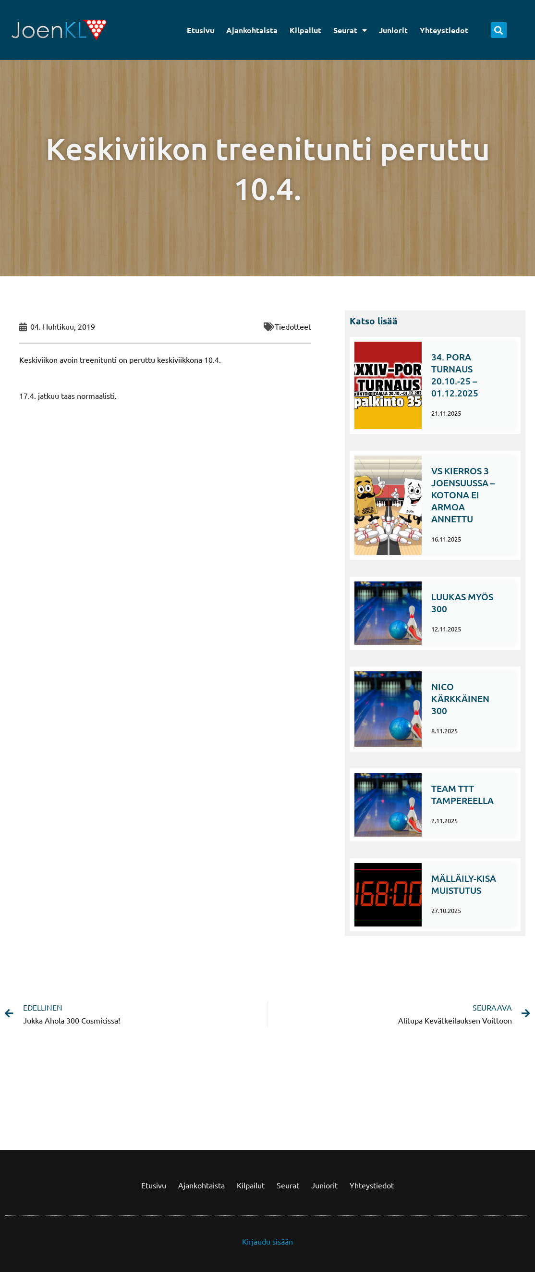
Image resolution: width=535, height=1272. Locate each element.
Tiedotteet (293, 326)
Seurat (350, 30)
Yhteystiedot (444, 30)
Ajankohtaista (252, 30)
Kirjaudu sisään (267, 1241)
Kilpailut (305, 30)
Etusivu (200, 30)
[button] (499, 30)
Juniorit (393, 30)
